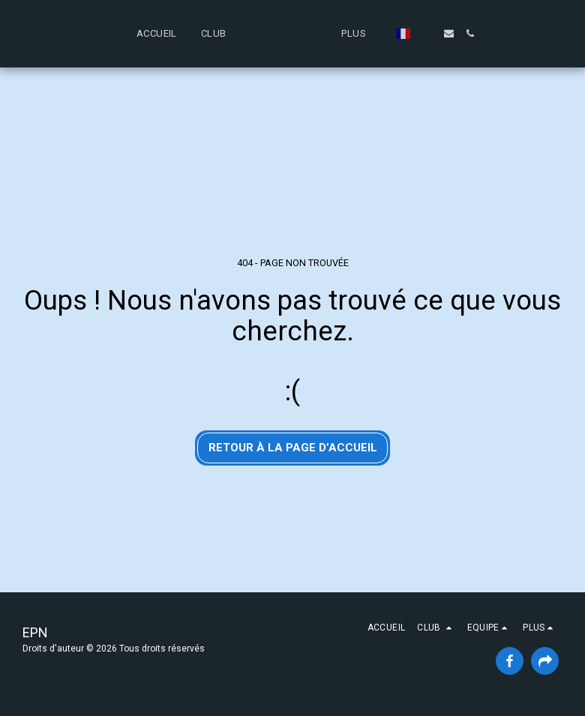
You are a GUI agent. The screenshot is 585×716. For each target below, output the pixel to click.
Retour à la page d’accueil (292, 447)
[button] (156, 33)
